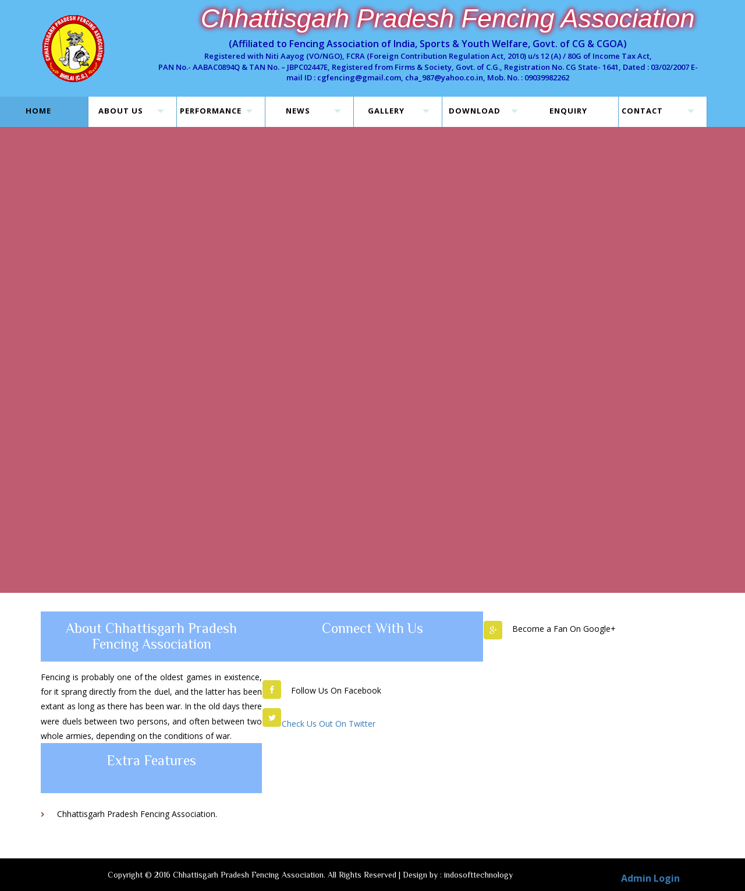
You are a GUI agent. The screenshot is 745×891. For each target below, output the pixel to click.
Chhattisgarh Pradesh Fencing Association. (137, 813)
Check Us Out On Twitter (328, 723)
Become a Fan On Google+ (564, 628)
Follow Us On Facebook (336, 690)
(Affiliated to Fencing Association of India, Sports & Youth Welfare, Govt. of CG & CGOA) (428, 43)
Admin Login (650, 878)
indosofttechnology (478, 874)
